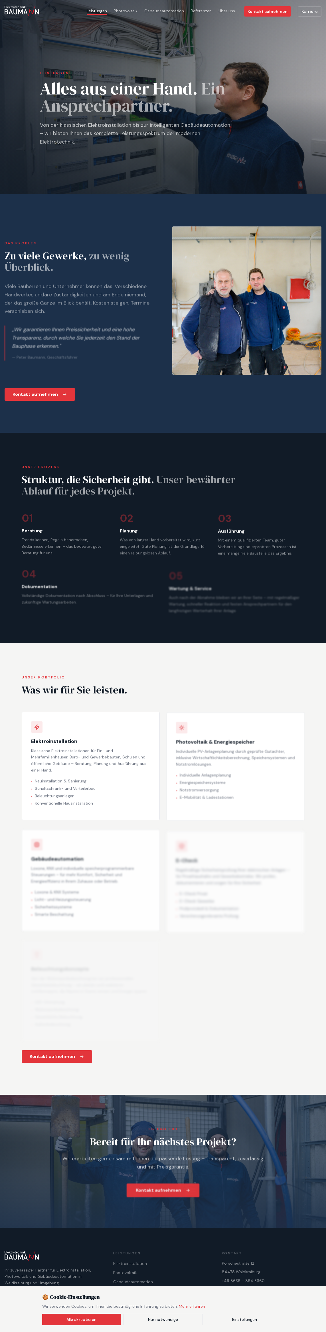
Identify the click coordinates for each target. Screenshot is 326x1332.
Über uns (226, 10)
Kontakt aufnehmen (267, 11)
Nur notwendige (163, 1319)
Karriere (309, 11)
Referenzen (201, 10)
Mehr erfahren (192, 1306)
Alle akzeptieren (81, 1319)
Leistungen (97, 10)
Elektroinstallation (130, 1263)
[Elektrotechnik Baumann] (22, 11)
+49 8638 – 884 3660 (243, 1280)
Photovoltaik (125, 10)
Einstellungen (244, 1319)
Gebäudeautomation (164, 10)
